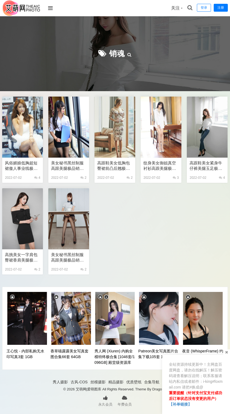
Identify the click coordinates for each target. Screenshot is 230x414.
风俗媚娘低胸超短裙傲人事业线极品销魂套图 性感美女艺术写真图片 (22, 166)
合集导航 (151, 382)
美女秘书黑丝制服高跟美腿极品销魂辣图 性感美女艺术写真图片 (68, 166)
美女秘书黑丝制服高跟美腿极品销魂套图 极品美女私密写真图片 (68, 257)
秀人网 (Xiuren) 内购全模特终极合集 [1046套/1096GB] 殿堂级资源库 (114, 357)
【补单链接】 (180, 404)
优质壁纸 (133, 382)
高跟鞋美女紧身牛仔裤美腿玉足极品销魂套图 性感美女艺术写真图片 (206, 166)
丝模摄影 (98, 382)
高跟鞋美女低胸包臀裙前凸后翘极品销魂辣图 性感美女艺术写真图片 (114, 166)
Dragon (158, 389)
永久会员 (105, 400)
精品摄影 (116, 382)
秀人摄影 (60, 382)
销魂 (117, 53)
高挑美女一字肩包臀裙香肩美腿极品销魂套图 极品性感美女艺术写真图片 (22, 257)
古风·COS (79, 382)
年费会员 (125, 400)
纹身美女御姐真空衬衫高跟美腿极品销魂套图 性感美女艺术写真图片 (160, 166)
